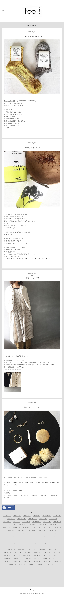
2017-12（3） (22, 564)
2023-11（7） (6, 527)
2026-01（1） (7, 515)
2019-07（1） (17, 555)
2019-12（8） (28, 552)
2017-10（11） (41, 564)
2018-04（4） (37, 561)
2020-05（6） (32, 549)
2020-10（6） (32, 546)
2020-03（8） (53, 549)
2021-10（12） (12, 540)
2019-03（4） (57, 555)
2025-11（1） (27, 515)
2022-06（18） (33, 533)
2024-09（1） (26, 521)
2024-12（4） (7, 521)
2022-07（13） (22, 533)
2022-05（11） (43, 533)
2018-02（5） (57, 561)
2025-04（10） (22, 518)
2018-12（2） (27, 558)
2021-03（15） (32, 543)
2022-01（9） (33, 536)
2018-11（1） (37, 558)
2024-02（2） (43, 524)
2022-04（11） (54, 533)
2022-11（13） (32, 530)
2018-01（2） (12, 564)
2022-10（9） (42, 530)
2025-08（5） (47, 515)
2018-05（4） (27, 561)
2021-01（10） (53, 543)
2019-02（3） (8, 558)
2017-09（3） (51, 564)
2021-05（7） (11, 543)
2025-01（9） (53, 518)
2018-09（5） (56, 558)
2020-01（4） (18, 552)
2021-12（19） (43, 536)
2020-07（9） (11, 549)
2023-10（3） (16, 527)
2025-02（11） (43, 518)
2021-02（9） (42, 543)
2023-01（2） (12, 530)
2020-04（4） (43, 549)
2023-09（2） (27, 527)
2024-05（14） (12, 524)
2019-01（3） (17, 558)
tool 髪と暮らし (28, 593)
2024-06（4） (57, 521)
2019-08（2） (7, 555)
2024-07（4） (47, 521)
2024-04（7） (22, 524)
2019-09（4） (57, 552)
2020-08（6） (53, 546)
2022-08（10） (11, 533)
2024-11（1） (16, 521)
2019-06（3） (27, 555)
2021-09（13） (22, 540)
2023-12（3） (53, 524)
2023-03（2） (47, 527)
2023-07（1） (37, 527)
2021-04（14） (22, 543)
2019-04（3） (47, 555)
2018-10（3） (46, 558)
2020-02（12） (8, 552)
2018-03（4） (47, 561)
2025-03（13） (33, 518)
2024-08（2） (37, 521)
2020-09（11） (43, 546)
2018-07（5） (17, 561)
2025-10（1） (36, 515)
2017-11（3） (32, 564)
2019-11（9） (37, 552)
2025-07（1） (57, 515)
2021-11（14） (53, 536)
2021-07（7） (42, 540)
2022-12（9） (22, 530)
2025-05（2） (11, 518)
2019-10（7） (47, 552)
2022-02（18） (23, 536)
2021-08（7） (32, 540)
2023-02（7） (57, 527)
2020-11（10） (22, 546)
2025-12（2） (17, 515)
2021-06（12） (53, 540)
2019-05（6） (37, 555)
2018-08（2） (7, 561)
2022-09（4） (52, 530)
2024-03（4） (32, 524)
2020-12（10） (12, 546)
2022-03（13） (12, 536)
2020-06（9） (22, 549)
